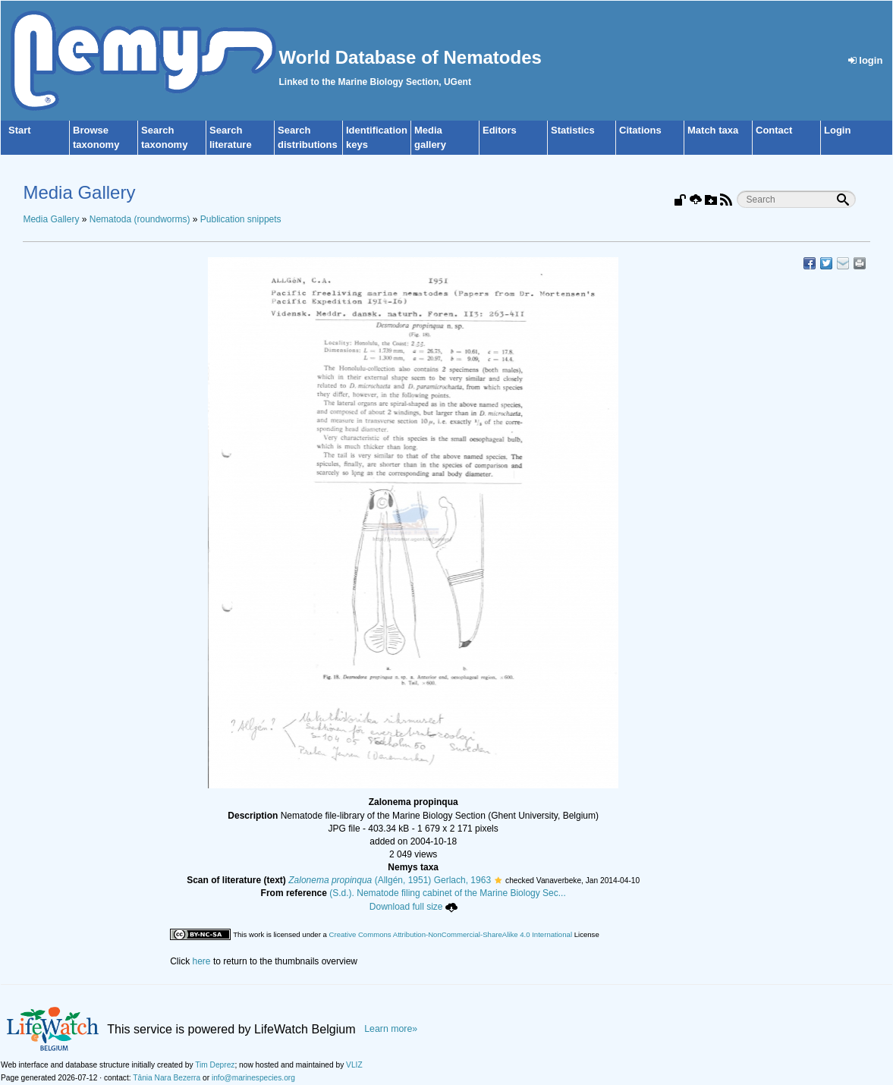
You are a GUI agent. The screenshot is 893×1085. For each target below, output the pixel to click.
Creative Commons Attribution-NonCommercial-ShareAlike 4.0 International (450, 934)
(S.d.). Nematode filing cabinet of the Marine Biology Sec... (447, 893)
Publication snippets (240, 219)
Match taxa (712, 130)
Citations (640, 130)
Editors (500, 130)
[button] (498, 880)
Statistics (573, 130)
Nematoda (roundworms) (140, 219)
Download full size (413, 906)
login (865, 60)
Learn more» (390, 1029)
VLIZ (354, 1065)
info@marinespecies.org (253, 1078)
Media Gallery (51, 219)
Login (837, 130)
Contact (774, 130)
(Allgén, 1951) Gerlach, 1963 (389, 880)
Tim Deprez (214, 1065)
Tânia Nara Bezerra (166, 1078)
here (202, 961)
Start (19, 130)
